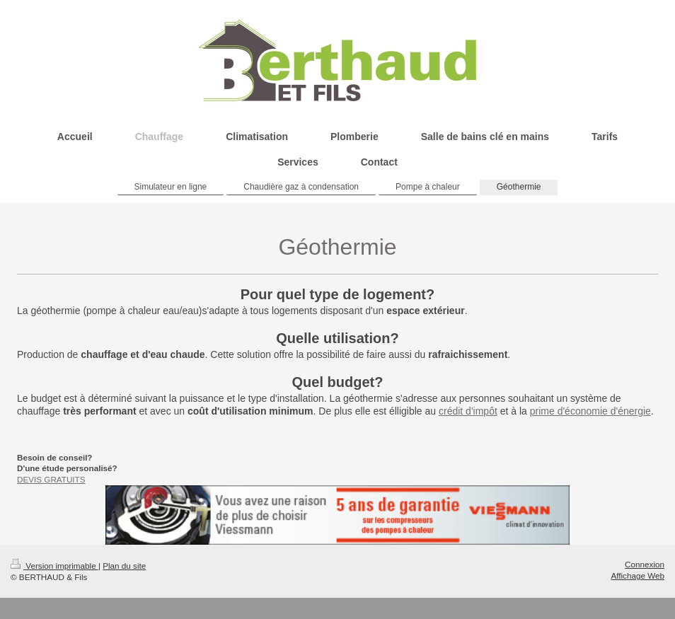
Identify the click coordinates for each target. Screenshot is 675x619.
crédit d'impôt (468, 411)
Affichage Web (637, 575)
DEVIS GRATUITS (51, 479)
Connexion (644, 564)
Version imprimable (54, 565)
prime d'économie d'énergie (590, 411)
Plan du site (124, 565)
